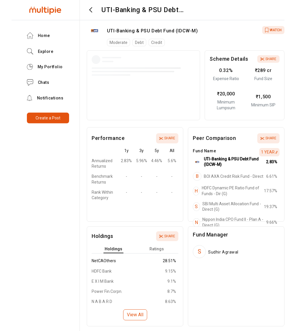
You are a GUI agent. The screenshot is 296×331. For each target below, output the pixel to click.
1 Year (269, 152)
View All (135, 314)
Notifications (45, 98)
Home (38, 35)
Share (268, 59)
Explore (40, 51)
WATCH (273, 30)
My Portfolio (45, 67)
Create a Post (48, 118)
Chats (38, 82)
